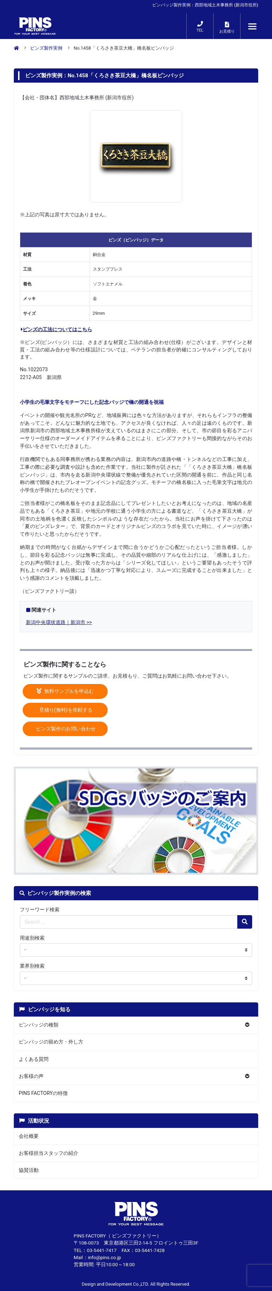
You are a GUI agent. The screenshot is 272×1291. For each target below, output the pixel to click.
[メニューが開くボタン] (252, 26)
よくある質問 (34, 1059)
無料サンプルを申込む (65, 691)
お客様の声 (31, 1076)
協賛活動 (29, 1170)
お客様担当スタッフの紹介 (48, 1153)
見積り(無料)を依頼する (65, 710)
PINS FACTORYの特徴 (43, 1093)
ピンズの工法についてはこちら (56, 330)
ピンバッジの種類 (38, 1025)
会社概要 (29, 1136)
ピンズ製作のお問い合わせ (65, 729)
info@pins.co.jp (104, 1257)
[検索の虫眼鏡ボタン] (244, 922)
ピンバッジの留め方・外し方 (51, 1042)
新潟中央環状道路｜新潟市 (55, 622)
